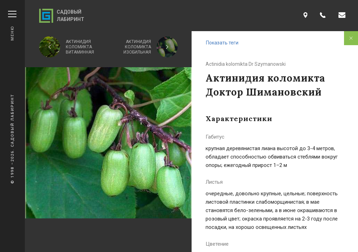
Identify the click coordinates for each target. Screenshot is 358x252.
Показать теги (222, 43)
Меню (12, 26)
